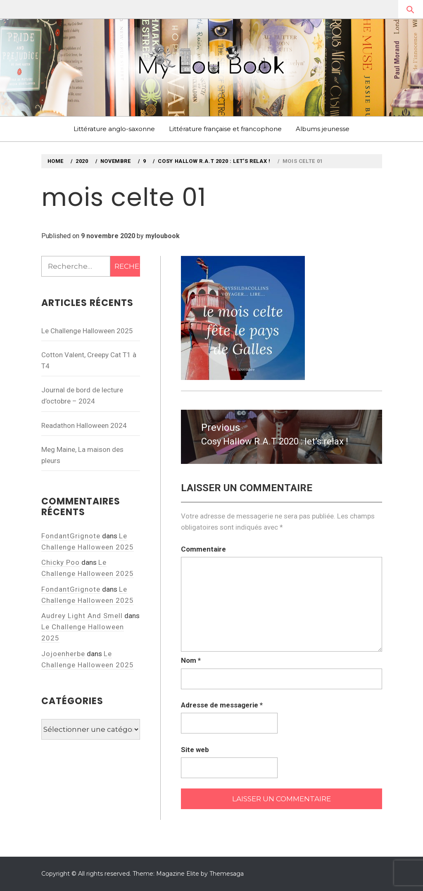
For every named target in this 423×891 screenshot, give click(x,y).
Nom (191, 660)
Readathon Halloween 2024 (84, 425)
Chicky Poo (60, 562)
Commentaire (203, 549)
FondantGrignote (70, 536)
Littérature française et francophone (225, 129)
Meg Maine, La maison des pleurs (82, 455)
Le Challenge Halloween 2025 (87, 331)
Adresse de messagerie (222, 705)
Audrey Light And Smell (82, 616)
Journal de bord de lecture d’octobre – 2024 (82, 395)
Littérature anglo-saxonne (114, 129)
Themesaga (226, 873)
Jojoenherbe (63, 654)
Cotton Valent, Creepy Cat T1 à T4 (88, 360)
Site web (195, 749)
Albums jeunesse (322, 129)
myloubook (162, 236)
